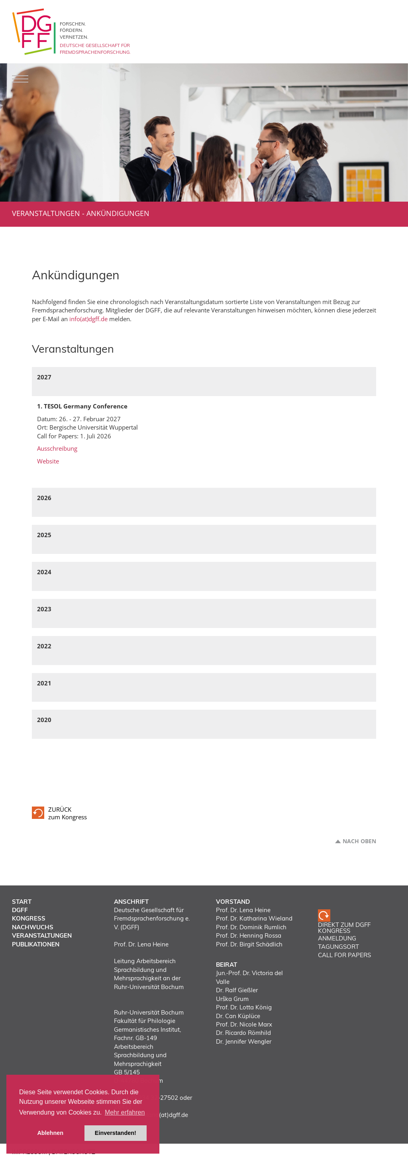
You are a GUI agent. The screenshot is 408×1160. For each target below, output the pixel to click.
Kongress (28, 918)
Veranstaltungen (46, 213)
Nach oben (359, 841)
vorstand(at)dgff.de (161, 1115)
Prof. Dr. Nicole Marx (244, 1024)
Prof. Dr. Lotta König (244, 1007)
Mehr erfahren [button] (125, 1112)
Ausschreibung (57, 448)
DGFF (20, 910)
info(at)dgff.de (88, 319)
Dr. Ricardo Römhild (243, 1032)
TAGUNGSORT (338, 946)
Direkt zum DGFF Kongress (344, 928)
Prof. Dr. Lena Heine (243, 910)
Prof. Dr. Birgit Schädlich (249, 944)
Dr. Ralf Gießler (237, 990)
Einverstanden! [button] (115, 1133)
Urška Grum (232, 999)
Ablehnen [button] (50, 1133)
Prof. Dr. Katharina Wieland (254, 918)
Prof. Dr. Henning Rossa (248, 935)
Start (21, 901)
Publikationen (35, 944)
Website (48, 461)
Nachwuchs (32, 927)
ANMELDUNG (337, 938)
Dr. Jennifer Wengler (243, 1041)
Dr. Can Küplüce (238, 1016)
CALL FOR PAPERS (344, 955)
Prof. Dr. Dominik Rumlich (251, 927)
